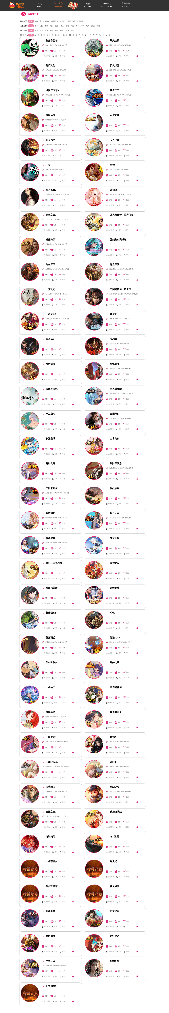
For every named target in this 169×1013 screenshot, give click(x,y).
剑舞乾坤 (113, 960)
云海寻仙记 (50, 388)
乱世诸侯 (49, 364)
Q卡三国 (113, 836)
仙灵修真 (113, 886)
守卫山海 (49, 413)
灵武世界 (113, 65)
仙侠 (56, 26)
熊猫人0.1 (114, 637)
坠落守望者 (50, 40)
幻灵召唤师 (50, 985)
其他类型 (80, 21)
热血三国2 (49, 264)
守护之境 (113, 662)
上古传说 (113, 438)
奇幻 (67, 26)
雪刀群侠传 (115, 687)
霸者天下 (113, 90)
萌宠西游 (49, 637)
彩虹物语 (113, 936)
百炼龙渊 (113, 115)
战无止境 (113, 40)
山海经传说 (50, 762)
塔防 (67, 30)
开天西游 (49, 140)
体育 (82, 26)
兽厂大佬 (49, 65)
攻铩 (111, 612)
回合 (41, 30)
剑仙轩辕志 (50, 886)
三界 (46, 165)
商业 (93, 26)
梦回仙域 (49, 936)
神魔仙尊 (49, 115)
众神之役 (113, 563)
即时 (36, 30)
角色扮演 (38, 21)
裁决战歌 (49, 538)
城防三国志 (115, 463)
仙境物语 (49, 786)
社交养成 (71, 21)
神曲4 (112, 762)
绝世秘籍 (113, 911)
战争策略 (46, 21)
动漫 (62, 26)
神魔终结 (49, 712)
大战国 (112, 339)
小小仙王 (49, 687)
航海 (87, 26)
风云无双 (113, 513)
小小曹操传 (50, 861)
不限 (31, 21)
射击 (56, 30)
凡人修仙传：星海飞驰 (120, 214)
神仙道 (112, 189)
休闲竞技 (63, 21)
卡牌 (46, 30)
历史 (72, 26)
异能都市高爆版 (117, 239)
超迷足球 (113, 587)
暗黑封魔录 (115, 388)
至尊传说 (49, 960)
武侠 (51, 26)
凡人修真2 (49, 189)
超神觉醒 (49, 463)
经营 (62, 30)
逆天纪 (112, 861)
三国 (41, 26)
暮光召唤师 (50, 612)
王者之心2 (49, 314)
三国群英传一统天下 (119, 289)
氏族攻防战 (115, 811)
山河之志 (49, 289)
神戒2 (112, 737)
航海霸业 (113, 364)
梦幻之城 (113, 786)
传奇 (36, 26)
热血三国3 (114, 264)
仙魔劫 (112, 314)
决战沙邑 (113, 488)
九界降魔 (49, 911)
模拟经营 (54, 21)
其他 (98, 26)
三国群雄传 (50, 488)
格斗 (51, 30)
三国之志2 (49, 811)
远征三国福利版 (52, 563)
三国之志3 (49, 737)
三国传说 (113, 413)
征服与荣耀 (50, 587)
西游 (46, 26)
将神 (111, 165)
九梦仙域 (113, 538)
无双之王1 (49, 214)
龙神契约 (49, 836)
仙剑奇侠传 (50, 662)
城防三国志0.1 (51, 90)
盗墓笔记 (49, 339)
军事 (77, 26)
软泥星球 (49, 438)
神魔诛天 (49, 239)
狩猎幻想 (49, 513)
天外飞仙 (113, 140)
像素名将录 (115, 712)
